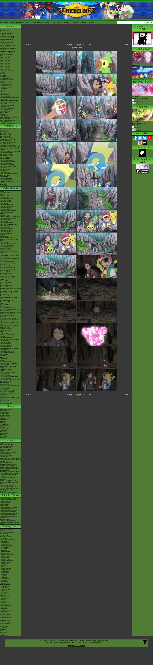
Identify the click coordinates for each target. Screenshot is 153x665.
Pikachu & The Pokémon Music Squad (9, 522)
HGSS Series (4, 430)
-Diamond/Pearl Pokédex (7, 38)
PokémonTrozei (5, 349)
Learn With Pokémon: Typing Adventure (8, 298)
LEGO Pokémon (5, 109)
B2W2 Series (4, 433)
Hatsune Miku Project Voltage (9, 100)
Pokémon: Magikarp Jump (8, 243)
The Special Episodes (6, 154)
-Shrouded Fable (5, 559)
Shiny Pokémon (5, 157)
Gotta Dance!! (4, 505)
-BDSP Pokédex (5, 47)
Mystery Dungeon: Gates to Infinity (10, 288)
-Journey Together (5, 553)
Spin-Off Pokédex (5, 77)
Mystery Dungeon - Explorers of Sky (9, 320)
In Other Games (5, 387)
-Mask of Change (5, 622)
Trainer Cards (4, 534)
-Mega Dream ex (5, 601)
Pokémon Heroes (5, 453)
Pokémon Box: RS (5, 343)
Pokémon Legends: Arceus (8, 218)
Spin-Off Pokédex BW (6, 80)
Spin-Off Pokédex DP (6, 78)
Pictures (136, 104)
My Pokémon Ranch (6, 329)
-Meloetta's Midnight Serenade (9, 473)
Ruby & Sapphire (5, 333)
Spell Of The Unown (6, 449)
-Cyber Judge (4, 626)
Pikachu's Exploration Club (8, 511)
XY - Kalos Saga (5, 144)
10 (83, 45)
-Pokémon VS (4, 629)
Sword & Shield (4, 215)
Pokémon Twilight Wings (7, 161)
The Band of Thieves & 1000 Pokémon (8, 263)
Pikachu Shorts (10, 495)
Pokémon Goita (4, 400)
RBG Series (3, 418)
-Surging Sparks (5, 556)
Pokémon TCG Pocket (6, 212)
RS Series (3, 422)
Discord (35, 22)
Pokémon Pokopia (5, 200)
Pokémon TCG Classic (7, 540)
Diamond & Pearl (5, 305)
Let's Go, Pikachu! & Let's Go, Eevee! (9, 239)
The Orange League (6, 135)
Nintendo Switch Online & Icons (9, 397)
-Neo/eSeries (4, 581)
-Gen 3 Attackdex (5, 60)
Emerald (2, 336)
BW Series (3, 431)
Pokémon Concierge (6, 178)
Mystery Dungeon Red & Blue (9, 348)
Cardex (2, 81)
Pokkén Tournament (6, 273)
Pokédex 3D (3, 294)
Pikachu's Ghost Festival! (7, 508)
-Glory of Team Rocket (6, 610)
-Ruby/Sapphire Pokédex (7, 36)
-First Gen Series (5, 583)
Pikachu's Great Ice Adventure (9, 513)
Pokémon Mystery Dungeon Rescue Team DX (8, 224)
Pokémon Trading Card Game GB (10, 379)
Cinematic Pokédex (6, 83)
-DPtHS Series (4, 578)
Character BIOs (4, 412)
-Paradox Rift (4, 565)
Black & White (4, 281)
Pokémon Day (4, 106)
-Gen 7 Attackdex (5, 66)
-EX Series (3, 580)
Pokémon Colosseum (6, 337)
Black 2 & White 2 (5, 282)
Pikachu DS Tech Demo (7, 351)
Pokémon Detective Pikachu (8, 492)
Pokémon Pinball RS (6, 345)
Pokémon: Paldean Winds (8, 166)
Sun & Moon (4, 236)
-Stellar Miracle (4, 619)
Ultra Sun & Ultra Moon (7, 237)
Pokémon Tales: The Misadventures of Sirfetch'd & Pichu (9, 181)
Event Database (5, 118)
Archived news (4, 30)
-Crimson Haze (4, 623)
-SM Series (3, 574)
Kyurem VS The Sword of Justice (10, 471)
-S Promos (3, 634)
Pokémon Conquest (6, 290)
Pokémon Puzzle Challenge (8, 363)
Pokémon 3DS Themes (7, 391)
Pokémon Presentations (7, 108)
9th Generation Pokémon (7, 120)
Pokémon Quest (5, 249)
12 (90, 45)
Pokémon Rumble (5, 311)
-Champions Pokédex (6, 54)
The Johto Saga (5, 136)
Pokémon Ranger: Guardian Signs (10, 309)
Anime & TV (10, 126)
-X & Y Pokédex (5, 41)
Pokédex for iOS (5, 302)
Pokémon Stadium (5, 378)
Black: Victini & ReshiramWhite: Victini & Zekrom (9, 469)
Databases (11, 26)
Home (13, 22)
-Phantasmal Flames (6, 545)
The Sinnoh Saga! (5, 141)
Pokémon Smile (5, 227)
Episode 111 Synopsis (140, 99)
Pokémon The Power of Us (8, 486)
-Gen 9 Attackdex (5, 69)
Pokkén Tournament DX (7, 246)
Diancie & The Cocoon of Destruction (7, 478)
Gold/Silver (3, 358)
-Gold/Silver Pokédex (6, 35)
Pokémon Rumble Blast (7, 293)
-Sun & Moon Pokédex (7, 42)
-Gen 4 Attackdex (5, 62)
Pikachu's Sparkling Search (8, 514)
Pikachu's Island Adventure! (8, 510)
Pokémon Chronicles (6, 152)
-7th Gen (2, 93)
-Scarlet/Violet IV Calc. (7, 86)
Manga (10, 406)
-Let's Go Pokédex (5, 44)
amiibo (2, 396)
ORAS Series (4, 436)
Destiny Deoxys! (5, 456)
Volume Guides (4, 416)
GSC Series (3, 421)
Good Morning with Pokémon (8, 173)
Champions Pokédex (78, 22)
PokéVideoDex (4, 172)
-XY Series (3, 575)
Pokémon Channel (5, 342)
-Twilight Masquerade (6, 560)
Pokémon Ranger (5, 346)
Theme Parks (4, 112)
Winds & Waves (5, 193)
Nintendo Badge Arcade (7, 278)
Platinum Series (5, 428)
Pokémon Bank (4, 257)
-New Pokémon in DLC (7, 121)
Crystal (2, 360)
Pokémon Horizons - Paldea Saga (10, 151)
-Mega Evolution (5, 547)
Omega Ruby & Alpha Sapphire (9, 255)
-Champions (3, 89)
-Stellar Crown (4, 557)
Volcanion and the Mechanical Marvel (9, 482)
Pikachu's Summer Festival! (8, 507)
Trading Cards (11, 526)
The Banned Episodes (6, 155)
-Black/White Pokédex (6, 39)
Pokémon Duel (4, 275)
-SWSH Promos (5, 589)
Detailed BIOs (4, 413)
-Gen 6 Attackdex (5, 65)
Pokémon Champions (6, 199)
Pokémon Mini (4, 364)
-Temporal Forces (5, 562)
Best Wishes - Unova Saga (8, 142)
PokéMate (3, 355)
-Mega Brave (4, 604)
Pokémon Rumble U (6, 287)
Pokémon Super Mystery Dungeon (10, 269)
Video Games (10, 188)
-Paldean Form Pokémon (7, 123)
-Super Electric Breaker (7, 616)
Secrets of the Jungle (6, 489)
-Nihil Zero (3, 599)
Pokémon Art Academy (7, 261)
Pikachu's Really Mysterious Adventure (8, 516)
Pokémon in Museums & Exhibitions (7, 102)
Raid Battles (3, 538)
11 (87, 45)
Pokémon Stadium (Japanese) (9, 376)
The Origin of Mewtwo (6, 444)
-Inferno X (3, 602)
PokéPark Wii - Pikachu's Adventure (7, 316)
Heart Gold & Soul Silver (7, 308)
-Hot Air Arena (4, 611)
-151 (1, 566)
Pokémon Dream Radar (7, 284)
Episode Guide (76, 48)
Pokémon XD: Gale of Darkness (9, 339)
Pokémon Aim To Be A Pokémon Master (9, 148)
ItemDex (2, 72)
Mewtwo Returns (5, 450)
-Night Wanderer (5, 620)
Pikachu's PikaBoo (5, 502)
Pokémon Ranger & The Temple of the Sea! (10, 460)
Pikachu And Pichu (5, 501)
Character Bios (4, 132)
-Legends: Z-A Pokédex (7, 53)
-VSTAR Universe (5, 628)
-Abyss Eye (3, 596)
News (2, 29)
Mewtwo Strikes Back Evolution (9, 488)
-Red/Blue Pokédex (6, 33)
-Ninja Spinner (4, 598)
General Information (6, 409)
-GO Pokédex (4, 50)
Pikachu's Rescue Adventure (8, 499)
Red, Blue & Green (6, 369)
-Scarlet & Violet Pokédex (7, 51)
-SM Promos (4, 590)
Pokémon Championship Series (9, 97)
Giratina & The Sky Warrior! (8, 464)
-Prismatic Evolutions (6, 554)
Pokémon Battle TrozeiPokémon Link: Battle (9, 259)
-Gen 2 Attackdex (5, 59)
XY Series (3, 434)
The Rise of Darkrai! (6, 462)
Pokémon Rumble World (7, 267)
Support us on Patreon (76, 646)
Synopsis (136, 127)
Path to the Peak (5, 169)
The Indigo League (5, 133)
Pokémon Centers (5, 96)
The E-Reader (4, 354)
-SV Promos (3, 587)
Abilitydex (3, 75)
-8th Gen (2, 92)
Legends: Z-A (4, 197)
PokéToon (3, 167)
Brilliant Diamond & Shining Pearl (10, 216)
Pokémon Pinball (5, 375)
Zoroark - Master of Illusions (8, 467)
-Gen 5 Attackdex (5, 63)
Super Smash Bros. (6, 381)
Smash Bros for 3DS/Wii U (8, 276)
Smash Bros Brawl (5, 330)
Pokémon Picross (5, 270)
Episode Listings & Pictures (8, 129)
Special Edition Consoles (7, 390)
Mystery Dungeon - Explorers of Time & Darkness (9, 326)
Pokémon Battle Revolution (8, 318)
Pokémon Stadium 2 (6, 361)
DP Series (3, 427)
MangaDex (3, 410)
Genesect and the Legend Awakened (8, 475)
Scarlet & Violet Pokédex (60, 22)
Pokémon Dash (4, 340)
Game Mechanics (5, 84)
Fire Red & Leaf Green (7, 334)
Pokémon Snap (4, 373)
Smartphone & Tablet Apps (8, 393)
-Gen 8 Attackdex (5, 68)
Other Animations (5, 175)
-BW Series (3, 577)
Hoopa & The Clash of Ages (8, 480)
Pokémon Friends (5, 201)
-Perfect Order (4, 543)
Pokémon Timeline (5, 94)
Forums (20, 22)
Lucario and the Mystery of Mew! (10, 458)
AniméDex (3, 130)
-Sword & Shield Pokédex (7, 45)
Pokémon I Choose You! (7, 485)
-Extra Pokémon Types (7, 532)
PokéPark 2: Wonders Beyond (9, 291)
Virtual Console (4, 388)
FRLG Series (4, 424)
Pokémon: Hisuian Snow (7, 164)
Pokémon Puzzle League (7, 372)
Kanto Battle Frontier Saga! (8, 139)
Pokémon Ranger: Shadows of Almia (9, 323)
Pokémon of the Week (6, 87)
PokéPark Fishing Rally (7, 352)
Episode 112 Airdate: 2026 (139, 123)
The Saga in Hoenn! (6, 138)
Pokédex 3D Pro (5, 296)
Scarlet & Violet (4, 196)
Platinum (2, 306)
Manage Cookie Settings (99, 640)
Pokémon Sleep (5, 209)
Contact (27, 22)
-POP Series (4, 593)
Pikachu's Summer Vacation (8, 498)
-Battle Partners (5, 613)
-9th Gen (2, 90)
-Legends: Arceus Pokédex (8, 48)
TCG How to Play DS (6, 300)
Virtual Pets (3, 394)
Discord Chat (4, 115)
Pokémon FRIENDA (6, 403)
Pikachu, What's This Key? (8, 520)
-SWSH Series (4, 572)
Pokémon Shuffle (5, 266)
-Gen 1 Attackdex (5, 57)
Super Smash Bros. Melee (8, 366)
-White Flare (3, 550)
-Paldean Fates (4, 563)
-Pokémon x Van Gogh (7, 105)
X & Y (2, 254)
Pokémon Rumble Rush (7, 245)
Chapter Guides (5, 415)
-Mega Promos (4, 586)
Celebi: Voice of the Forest (8, 452)
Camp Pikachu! (4, 504)
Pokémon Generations (7, 160)
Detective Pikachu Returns (8, 210)
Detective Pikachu (5, 248)
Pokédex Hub (44, 22)
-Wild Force (3, 625)
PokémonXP (4, 99)
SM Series (3, 437)
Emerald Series (4, 425)
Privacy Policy (84, 640)
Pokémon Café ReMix (6, 204)
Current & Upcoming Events (8, 117)
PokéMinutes (4, 170)
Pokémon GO (4, 203)
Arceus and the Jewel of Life (8, 465)
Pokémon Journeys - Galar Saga (10, 146)
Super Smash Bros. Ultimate (8, 251)
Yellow (2, 370)
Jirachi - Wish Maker (6, 455)
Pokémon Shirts (5, 111)
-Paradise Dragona (6, 617)
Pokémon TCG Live (6, 233)
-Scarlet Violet (4, 571)
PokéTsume (3, 185)
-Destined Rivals (5, 551)
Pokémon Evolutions (6, 163)
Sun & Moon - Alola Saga (7, 145)
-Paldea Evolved (5, 569)
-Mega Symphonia (5, 605)
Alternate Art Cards (6, 537)
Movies (11, 440)
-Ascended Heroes (5, 544)
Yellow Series (4, 419)
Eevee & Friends (5, 519)
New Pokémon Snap (6, 230)
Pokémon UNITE (5, 207)
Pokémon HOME (5, 219)
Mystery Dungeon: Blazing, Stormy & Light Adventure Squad (10, 313)
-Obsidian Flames (5, 568)
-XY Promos (3, 592)
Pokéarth (91, 22)
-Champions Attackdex (7, 71)
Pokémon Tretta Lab (6, 285)
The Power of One (5, 447)
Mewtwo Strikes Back (6, 446)
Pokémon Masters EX (6, 206)
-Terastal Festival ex (6, 614)
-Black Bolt (3, 548)
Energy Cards (4, 535)
